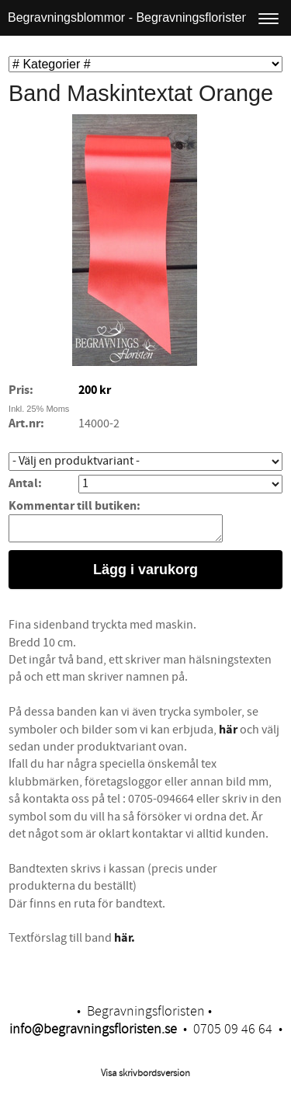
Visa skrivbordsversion (145, 1077)
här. (124, 942)
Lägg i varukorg (145, 574)
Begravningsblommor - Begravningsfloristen (128, 17)
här (228, 734)
